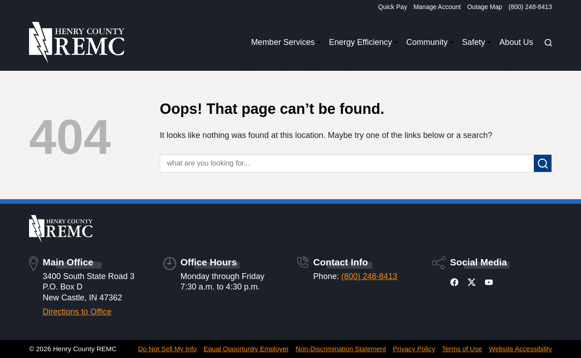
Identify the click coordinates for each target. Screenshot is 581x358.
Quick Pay (392, 6)
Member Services (284, 42)
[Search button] (543, 163)
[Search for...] (347, 163)
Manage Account (437, 6)
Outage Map (484, 6)
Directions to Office (77, 311)
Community (428, 42)
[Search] (548, 42)
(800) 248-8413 (530, 6)
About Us (517, 42)
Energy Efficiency (361, 42)
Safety (475, 42)
